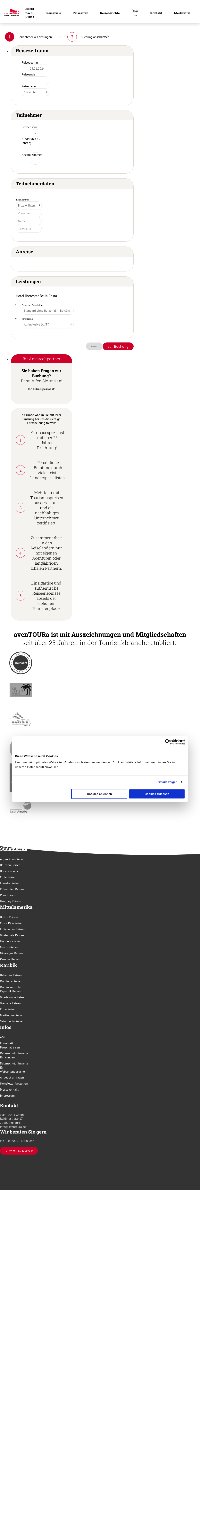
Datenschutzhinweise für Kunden (14, 1055)
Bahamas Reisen (11, 975)
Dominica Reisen (11, 981)
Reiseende (28, 74)
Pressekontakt (9, 1089)
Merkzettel (182, 13)
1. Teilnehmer (22, 199)
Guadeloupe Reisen (13, 997)
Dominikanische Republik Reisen (10, 989)
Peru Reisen (8, 895)
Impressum (7, 1095)
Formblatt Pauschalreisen (10, 1045)
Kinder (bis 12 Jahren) (31, 141)
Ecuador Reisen (10, 883)
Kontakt (156, 13)
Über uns (134, 13)
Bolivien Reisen (10, 865)
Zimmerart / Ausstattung (33, 305)
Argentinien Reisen (12, 859)
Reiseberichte (110, 13)
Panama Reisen (10, 959)
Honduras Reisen (11, 941)
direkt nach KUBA (30, 13)
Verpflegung (27, 319)
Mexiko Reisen (9, 947)
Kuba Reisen (8, 1009)
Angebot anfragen (12, 1077)
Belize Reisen (9, 917)
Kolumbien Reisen (12, 889)
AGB (2, 1037)
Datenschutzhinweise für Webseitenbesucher (14, 1067)
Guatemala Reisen (12, 935)
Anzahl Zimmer (32, 155)
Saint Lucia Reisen (12, 1021)
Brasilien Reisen (10, 871)
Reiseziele (53, 13)
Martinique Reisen (12, 1015)
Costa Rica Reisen (11, 923)
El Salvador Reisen (12, 929)
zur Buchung (118, 346)
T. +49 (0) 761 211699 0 (19, 1150)
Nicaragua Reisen (11, 953)
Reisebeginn (30, 62)
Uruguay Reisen (10, 901)
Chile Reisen (8, 877)
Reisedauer (29, 86)
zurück (94, 346)
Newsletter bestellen (14, 1083)
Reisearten (80, 13)
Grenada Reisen (10, 1003)
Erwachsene (30, 127)
